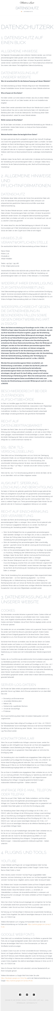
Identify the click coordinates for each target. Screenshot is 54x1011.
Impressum (21, 1003)
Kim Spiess (17, 1000)
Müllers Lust (27, 3)
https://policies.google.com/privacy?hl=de (19, 981)
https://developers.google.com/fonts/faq (14, 978)
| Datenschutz (31, 1003)
